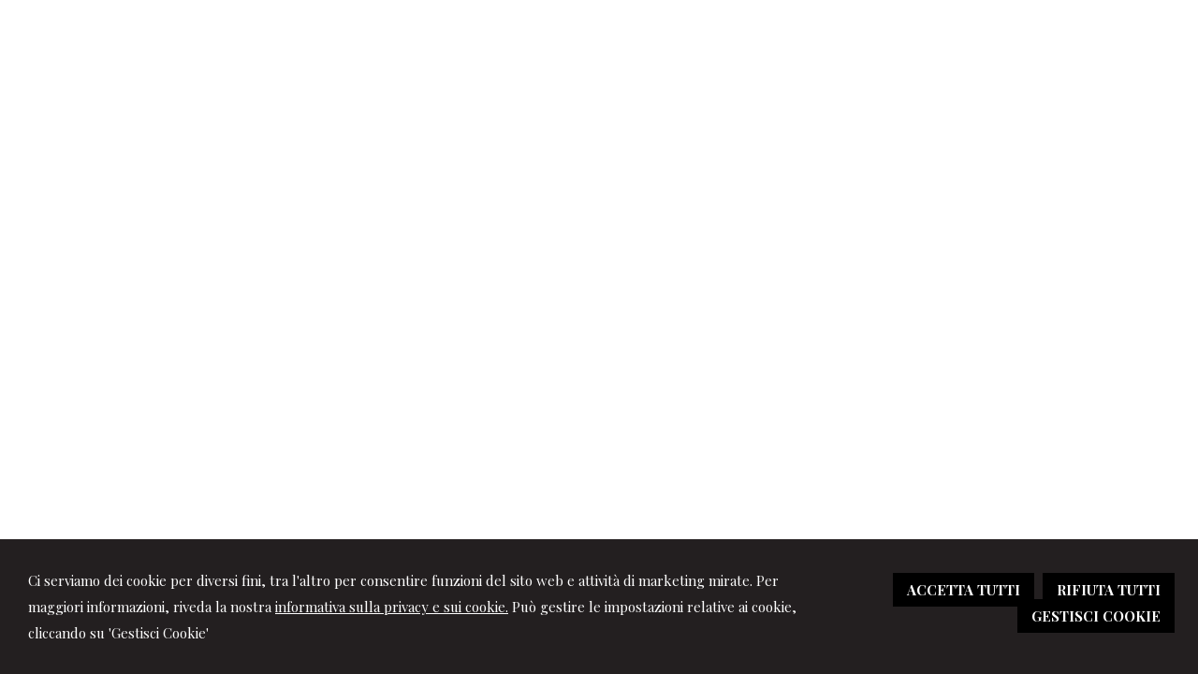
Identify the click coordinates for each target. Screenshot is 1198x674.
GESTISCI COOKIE (1096, 616)
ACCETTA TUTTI (963, 589)
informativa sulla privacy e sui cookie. (391, 606)
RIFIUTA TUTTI (1109, 589)
